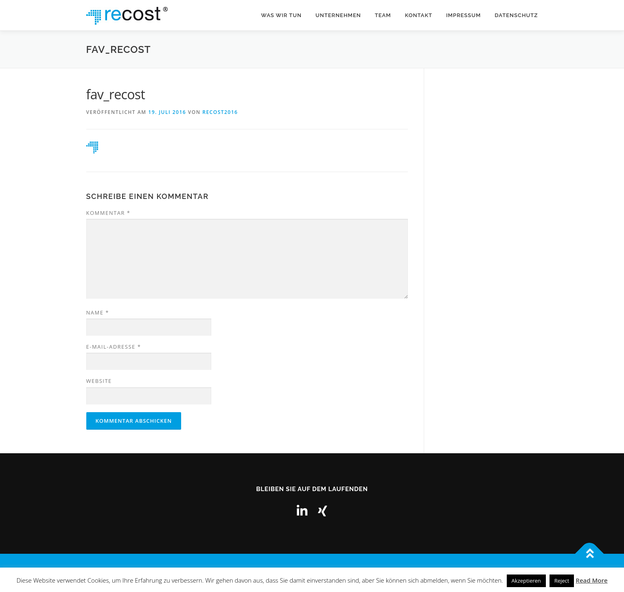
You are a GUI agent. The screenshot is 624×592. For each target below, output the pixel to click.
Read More (591, 580)
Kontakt (418, 15)
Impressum (463, 15)
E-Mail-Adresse (113, 346)
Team (383, 15)
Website (99, 380)
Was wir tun (281, 15)
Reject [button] (561, 580)
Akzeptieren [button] (526, 580)
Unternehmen (338, 15)
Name (97, 312)
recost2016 (220, 112)
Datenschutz (516, 15)
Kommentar (108, 212)
